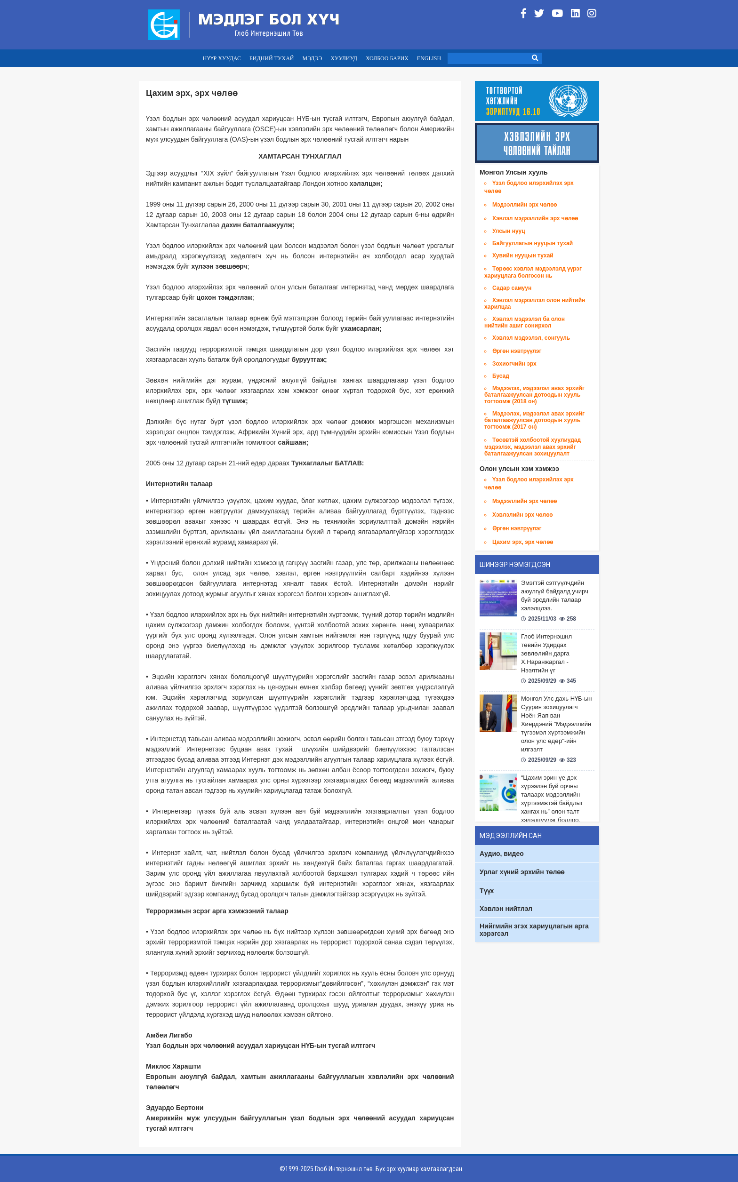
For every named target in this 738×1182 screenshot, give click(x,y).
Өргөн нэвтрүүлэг (516, 351)
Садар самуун (511, 288)
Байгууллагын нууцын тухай (532, 243)
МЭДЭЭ (312, 58)
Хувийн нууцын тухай (523, 255)
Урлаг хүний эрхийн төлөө (522, 872)
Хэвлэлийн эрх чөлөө (522, 514)
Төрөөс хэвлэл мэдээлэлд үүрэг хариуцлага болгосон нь (533, 272)
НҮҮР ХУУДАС (222, 58)
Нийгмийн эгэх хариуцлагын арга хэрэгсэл (534, 929)
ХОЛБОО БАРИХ (387, 58)
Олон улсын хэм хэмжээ (519, 468)
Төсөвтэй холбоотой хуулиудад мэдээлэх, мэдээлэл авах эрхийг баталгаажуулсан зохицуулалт (532, 447)
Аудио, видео (502, 853)
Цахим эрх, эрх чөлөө (522, 542)
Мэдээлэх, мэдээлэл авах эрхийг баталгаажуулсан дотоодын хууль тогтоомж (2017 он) (534, 420)
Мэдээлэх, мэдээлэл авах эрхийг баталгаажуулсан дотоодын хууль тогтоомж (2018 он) (534, 395)
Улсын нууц (508, 231)
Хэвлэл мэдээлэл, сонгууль (531, 338)
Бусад (500, 376)
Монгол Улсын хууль (514, 172)
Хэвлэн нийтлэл (506, 908)
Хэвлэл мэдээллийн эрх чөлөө (535, 218)
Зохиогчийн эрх (514, 363)
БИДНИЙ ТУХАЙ (271, 58)
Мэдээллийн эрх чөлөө (524, 204)
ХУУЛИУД (343, 58)
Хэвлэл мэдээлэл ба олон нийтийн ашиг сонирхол (524, 322)
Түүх (487, 890)
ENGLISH (429, 58)
